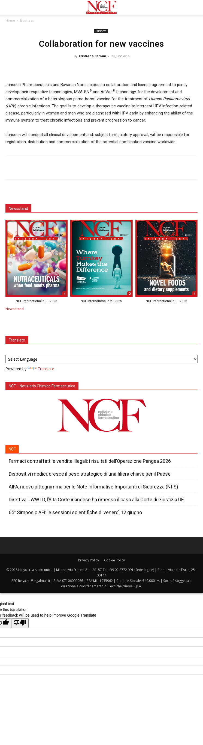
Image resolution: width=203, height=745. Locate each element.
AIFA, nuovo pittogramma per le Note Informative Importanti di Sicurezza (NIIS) (94, 487)
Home (10, 20)
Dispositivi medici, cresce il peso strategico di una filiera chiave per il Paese (90, 474)
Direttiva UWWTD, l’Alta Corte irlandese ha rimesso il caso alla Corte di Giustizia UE (96, 499)
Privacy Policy (88, 560)
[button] (9, 7)
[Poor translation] (20, 623)
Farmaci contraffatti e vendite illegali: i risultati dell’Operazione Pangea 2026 (90, 461)
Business (27, 20)
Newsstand (14, 309)
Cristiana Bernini (92, 56)
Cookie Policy (114, 560)
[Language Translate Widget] (101, 359)
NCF (12, 449)
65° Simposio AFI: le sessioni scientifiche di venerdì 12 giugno (75, 512)
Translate (41, 368)
